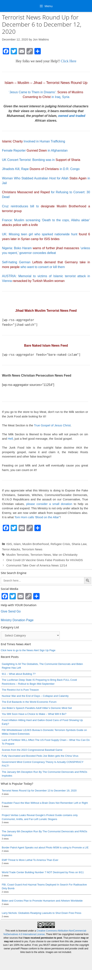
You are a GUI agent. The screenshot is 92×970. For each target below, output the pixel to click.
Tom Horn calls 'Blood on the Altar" (37, 517)
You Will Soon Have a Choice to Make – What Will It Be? (34, 713)
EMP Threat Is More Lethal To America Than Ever (30, 859)
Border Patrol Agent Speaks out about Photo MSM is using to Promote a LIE (45, 847)
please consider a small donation (49, 504)
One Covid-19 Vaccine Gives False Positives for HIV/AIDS (44, 560)
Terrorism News (32, 549)
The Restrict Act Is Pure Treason (20, 689)
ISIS (9, 544)
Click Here (68, 61)
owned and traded (71, 115)
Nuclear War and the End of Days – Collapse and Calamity (35, 695)
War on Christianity (65, 554)
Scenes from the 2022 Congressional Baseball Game (32, 749)
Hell (10, 438)
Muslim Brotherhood (35, 544)
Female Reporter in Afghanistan (35, 150)
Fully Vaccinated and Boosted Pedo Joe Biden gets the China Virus (40, 755)
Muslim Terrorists (17, 554)
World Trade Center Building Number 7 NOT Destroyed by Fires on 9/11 (43, 872)
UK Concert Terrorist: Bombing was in (41, 160)
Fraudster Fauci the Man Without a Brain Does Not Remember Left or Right (45, 802)
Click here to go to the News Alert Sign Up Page (28, 650)
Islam (17, 544)
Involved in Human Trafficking (33, 141)
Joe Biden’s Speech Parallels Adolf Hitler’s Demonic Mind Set (37, 708)
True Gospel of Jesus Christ (52, 425)
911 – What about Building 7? (19, 673)
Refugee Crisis (60, 544)
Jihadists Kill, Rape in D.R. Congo (41, 169)
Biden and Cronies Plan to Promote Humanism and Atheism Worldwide (42, 900)
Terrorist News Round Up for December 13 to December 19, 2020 (39, 790)
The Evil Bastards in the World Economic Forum (29, 701)
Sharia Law (79, 544)
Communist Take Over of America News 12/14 (36, 565)
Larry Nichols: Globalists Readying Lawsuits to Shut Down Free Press (41, 912)
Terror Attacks (11, 549)
